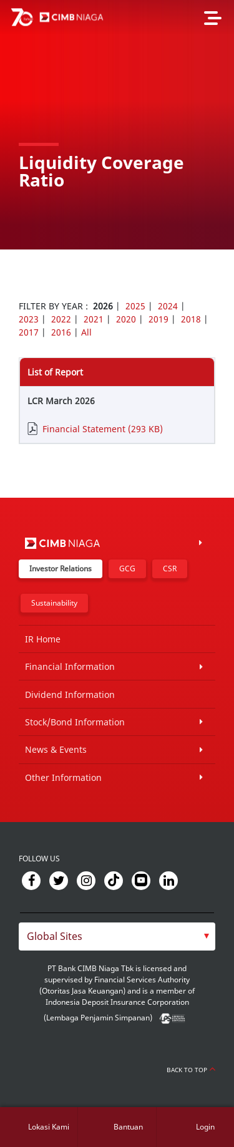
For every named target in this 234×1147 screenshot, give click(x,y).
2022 (61, 319)
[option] (117, 124)
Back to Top (191, 1069)
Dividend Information (70, 694)
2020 (126, 319)
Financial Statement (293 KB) (102, 429)
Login (205, 1126)
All (86, 332)
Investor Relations (60, 568)
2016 (61, 332)
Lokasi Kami (48, 1126)
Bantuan (128, 1126)
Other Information (63, 777)
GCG (127, 568)
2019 (158, 319)
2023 (29, 319)
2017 (29, 332)
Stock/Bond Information (75, 722)
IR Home (43, 639)
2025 (135, 306)
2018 (191, 319)
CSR (170, 568)
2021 (94, 319)
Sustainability (54, 603)
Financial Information (70, 666)
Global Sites (54, 936)
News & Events (56, 749)
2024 (168, 306)
